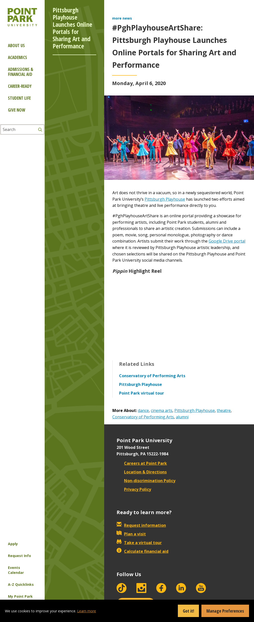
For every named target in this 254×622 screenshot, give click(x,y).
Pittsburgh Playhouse (165, 199)
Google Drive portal (227, 241)
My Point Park (20, 596)
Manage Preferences (225, 611)
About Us (16, 45)
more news (122, 18)
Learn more (86, 611)
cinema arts (161, 410)
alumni (182, 417)
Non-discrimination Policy (146, 480)
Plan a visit (131, 534)
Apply (13, 543)
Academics (17, 57)
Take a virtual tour (139, 542)
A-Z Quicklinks (21, 584)
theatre (224, 410)
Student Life (19, 98)
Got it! (188, 611)
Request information (141, 525)
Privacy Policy (134, 489)
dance (143, 410)
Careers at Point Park (142, 463)
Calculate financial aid (142, 551)
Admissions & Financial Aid (20, 71)
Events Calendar (16, 570)
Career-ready (20, 86)
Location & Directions (142, 472)
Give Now (16, 110)
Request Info (19, 555)
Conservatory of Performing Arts (143, 417)
